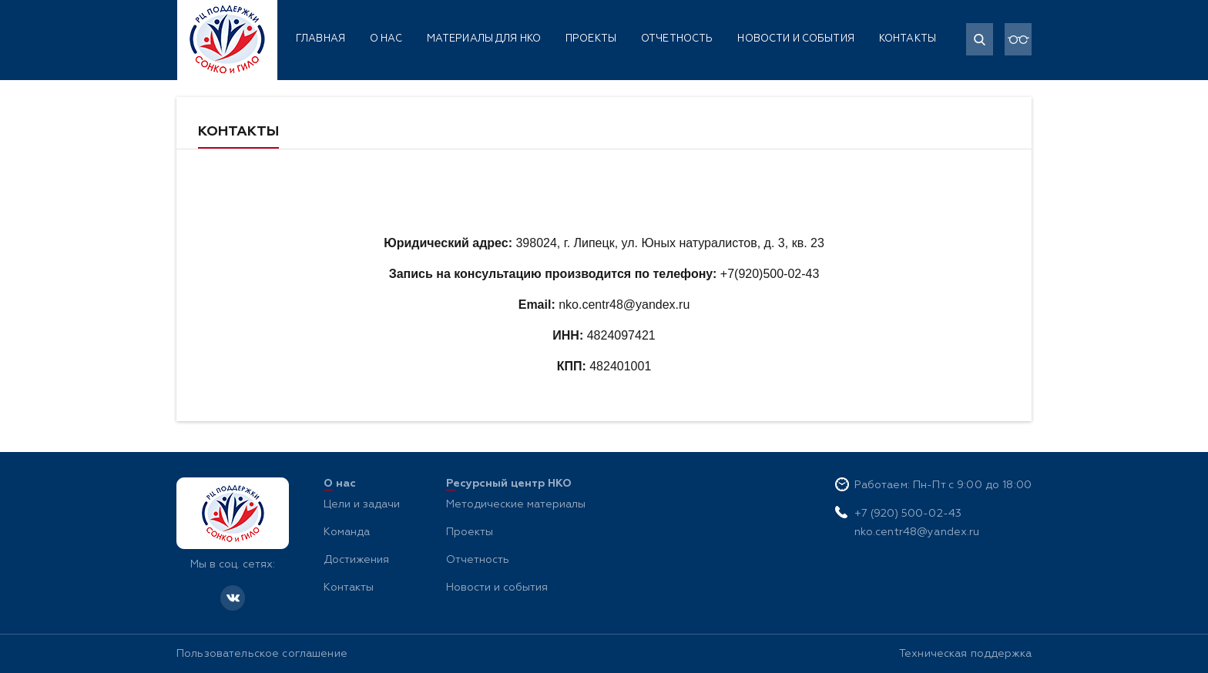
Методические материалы (516, 504)
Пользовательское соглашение (261, 653)
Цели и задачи (362, 504)
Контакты (907, 39)
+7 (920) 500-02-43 (908, 513)
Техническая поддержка (965, 653)
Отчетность (677, 39)
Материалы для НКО (484, 39)
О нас (386, 39)
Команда (347, 532)
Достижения (356, 559)
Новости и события (795, 39)
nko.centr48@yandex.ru (917, 532)
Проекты (590, 39)
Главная (320, 39)
